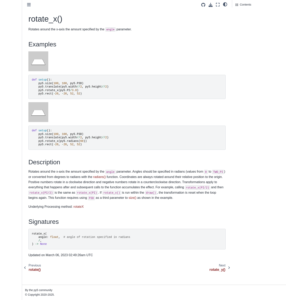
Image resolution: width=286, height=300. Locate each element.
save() (10, 76)
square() (11, 290)
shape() (11, 196)
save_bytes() (14, 83)
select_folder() (15, 145)
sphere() (11, 259)
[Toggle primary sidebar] (69, 5)
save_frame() (14, 89)
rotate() (10, 32)
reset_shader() (15, 7)
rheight (10, 13)
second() (11, 139)
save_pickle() (14, 101)
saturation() (13, 70)
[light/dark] (225, 4)
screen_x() (12, 120)
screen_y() (12, 127)
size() (9, 234)
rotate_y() (12, 45)
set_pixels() (13, 177)
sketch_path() (14, 240)
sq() (8, 278)
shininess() (13, 221)
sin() (9, 227)
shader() (11, 190)
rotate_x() (12, 38)
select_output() (15, 158)
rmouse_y (12, 26)
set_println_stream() (18, 183)
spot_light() (13, 272)
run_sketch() (14, 57)
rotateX (119, 217)
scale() (10, 114)
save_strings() (15, 108)
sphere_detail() (15, 265)
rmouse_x (12, 19)
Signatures (242, 23)
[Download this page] (210, 5)
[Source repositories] (203, 5)
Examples (242, 12)
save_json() (13, 95)
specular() (12, 253)
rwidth (10, 63)
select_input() (14, 152)
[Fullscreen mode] (217, 5)
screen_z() (12, 133)
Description (242, 17)
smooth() (11, 246)
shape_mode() (15, 202)
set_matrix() (13, 164)
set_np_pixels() (15, 171)
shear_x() (12, 209)
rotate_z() (12, 51)
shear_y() (12, 215)
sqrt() (9, 284)
